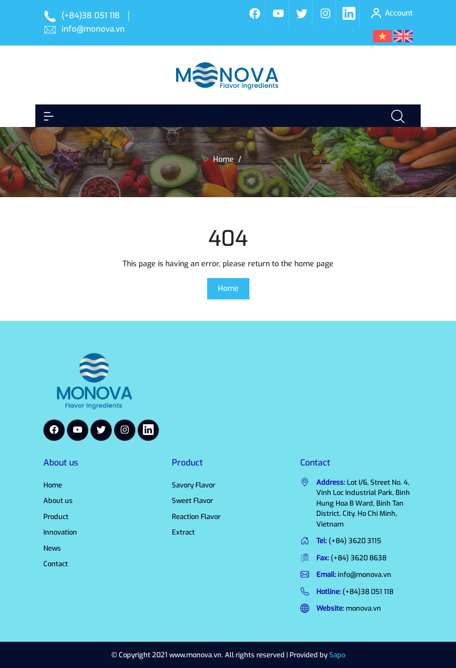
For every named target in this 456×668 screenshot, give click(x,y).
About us (58, 500)
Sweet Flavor (192, 500)
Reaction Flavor (196, 516)
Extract (183, 532)
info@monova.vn (93, 29)
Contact (55, 563)
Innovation (60, 532)
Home (228, 288)
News (52, 548)
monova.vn (363, 608)
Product (56, 516)
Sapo (337, 654)
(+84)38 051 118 (91, 15)
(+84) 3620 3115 (355, 540)
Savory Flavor (193, 485)
